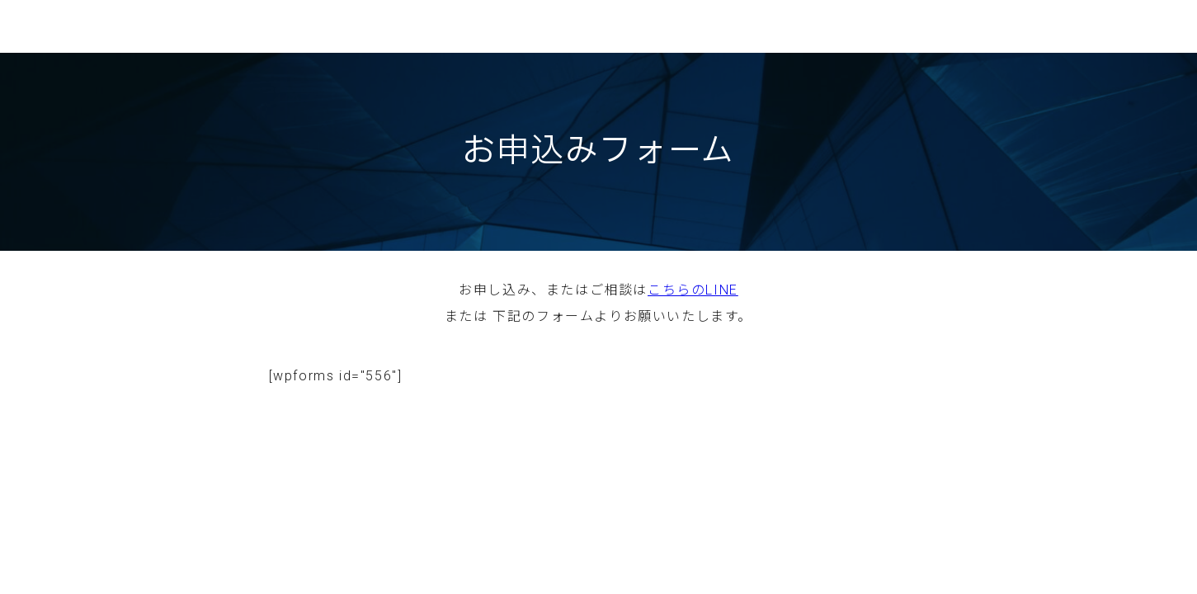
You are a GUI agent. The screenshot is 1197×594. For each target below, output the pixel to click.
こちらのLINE (693, 290)
